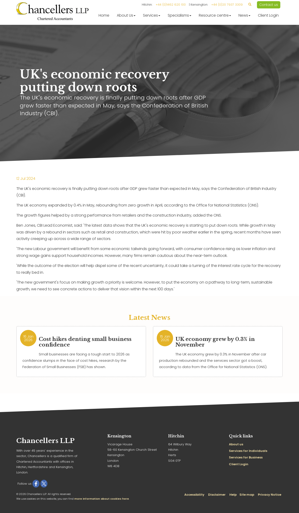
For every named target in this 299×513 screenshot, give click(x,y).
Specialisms (179, 15)
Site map (246, 494)
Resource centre (215, 15)
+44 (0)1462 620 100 (171, 4)
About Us (126, 15)
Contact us (268, 4)
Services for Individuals (248, 451)
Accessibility (194, 494)
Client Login (268, 15)
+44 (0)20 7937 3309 (227, 4)
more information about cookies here (101, 499)
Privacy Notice (269, 494)
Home (104, 15)
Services (151, 15)
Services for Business (246, 457)
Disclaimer (217, 494)
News (244, 15)
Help (233, 494)
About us (236, 444)
